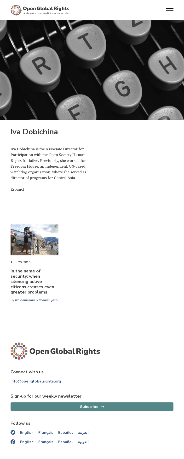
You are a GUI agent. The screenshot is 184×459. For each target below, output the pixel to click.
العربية (83, 432)
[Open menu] (169, 10)
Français (45, 432)
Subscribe (89, 406)
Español (65, 432)
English (27, 432)
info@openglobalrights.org (36, 381)
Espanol (17, 189)
